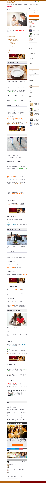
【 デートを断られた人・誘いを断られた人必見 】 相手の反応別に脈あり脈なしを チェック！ (35, 30)
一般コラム (30, 87)
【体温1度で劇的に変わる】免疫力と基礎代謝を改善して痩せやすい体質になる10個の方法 (12, 477)
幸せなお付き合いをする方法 (33, 73)
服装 (9, 49)
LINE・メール (30, 46)
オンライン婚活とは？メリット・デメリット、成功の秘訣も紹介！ (22, 476)
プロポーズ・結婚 (31, 80)
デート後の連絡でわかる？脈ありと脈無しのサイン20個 (35, 34)
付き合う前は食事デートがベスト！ (11, 36)
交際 (11, 6)
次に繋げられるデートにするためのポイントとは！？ (13, 39)
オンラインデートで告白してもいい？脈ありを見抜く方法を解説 (16, 469)
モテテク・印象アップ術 (32, 53)
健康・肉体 (31, 90)
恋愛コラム (30, 85)
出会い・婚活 (30, 48)
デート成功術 (8, 6)
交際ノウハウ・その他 (32, 75)
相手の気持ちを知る (32, 63)
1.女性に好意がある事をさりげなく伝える (13, 40)
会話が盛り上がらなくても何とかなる (12, 38)
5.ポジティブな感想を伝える (11, 43)
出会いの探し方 (31, 50)
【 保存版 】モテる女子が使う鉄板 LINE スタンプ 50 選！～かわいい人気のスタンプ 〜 (35, 21)
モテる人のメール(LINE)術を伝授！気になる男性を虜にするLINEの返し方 (35, 26)
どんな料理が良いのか (10, 45)
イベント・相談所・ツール (32, 58)
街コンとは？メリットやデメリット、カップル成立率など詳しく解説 (17, 461)
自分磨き (31, 92)
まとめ (8, 52)
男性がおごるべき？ (10, 50)
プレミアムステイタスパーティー (33, 12)
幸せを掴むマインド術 (32, 55)
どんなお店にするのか (10, 46)
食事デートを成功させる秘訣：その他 (11, 48)
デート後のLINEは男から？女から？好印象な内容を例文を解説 (35, 39)
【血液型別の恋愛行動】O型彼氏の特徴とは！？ (14, 464)
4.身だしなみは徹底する (11, 42)
